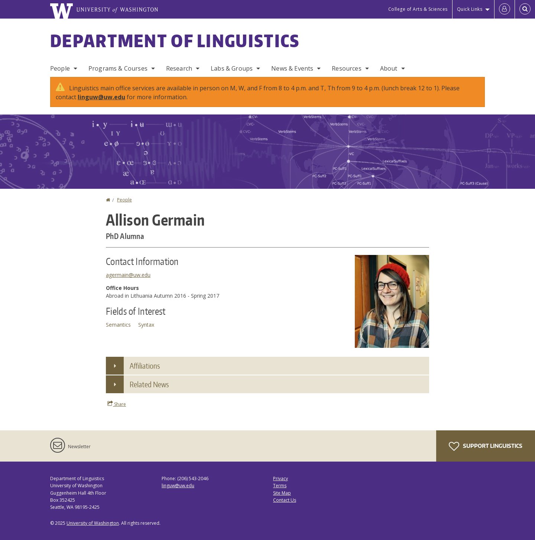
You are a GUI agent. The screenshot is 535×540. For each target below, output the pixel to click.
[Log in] (505, 9)
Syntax (146, 324)
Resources (346, 68)
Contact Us (284, 500)
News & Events (292, 68)
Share (116, 404)
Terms (279, 485)
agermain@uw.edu (128, 274)
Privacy (280, 478)
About (389, 68)
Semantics (118, 324)
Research (179, 68)
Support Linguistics (485, 446)
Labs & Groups (232, 68)
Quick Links (470, 9)
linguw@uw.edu (101, 97)
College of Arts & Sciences (418, 9)
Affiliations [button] (145, 366)
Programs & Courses (117, 68)
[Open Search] (525, 9)
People (60, 68)
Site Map (282, 493)
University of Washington (93, 523)
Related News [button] (149, 384)
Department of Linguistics (175, 40)
